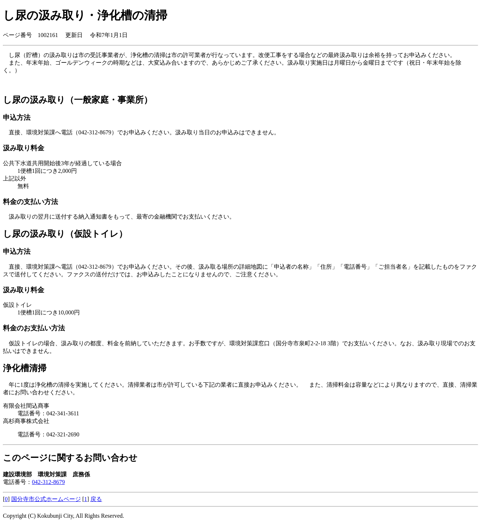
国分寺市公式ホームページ (46, 499)
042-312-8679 (48, 482)
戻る (96, 499)
